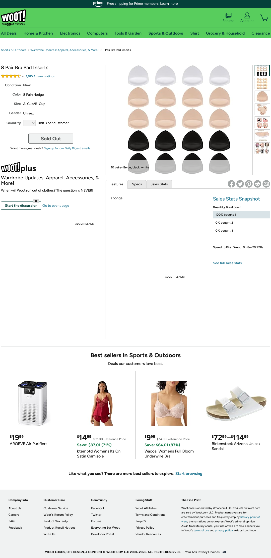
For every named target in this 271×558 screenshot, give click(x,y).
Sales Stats (159, 184)
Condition (13, 85)
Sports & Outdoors (13, 50)
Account (247, 17)
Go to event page (55, 205)
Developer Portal (102, 534)
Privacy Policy (145, 527)
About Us (14, 508)
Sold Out (51, 139)
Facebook (98, 508)
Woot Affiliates (146, 508)
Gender (15, 113)
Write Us (50, 534)
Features (117, 184)
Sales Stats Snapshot (236, 199)
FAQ (11, 521)
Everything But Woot (105, 527)
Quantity (13, 123)
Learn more (169, 3)
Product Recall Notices (59, 527)
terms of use (201, 530)
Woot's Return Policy (58, 514)
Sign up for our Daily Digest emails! (67, 148)
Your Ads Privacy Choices (202, 552)
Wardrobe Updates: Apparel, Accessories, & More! (64, 50)
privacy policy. (224, 530)
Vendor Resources (148, 534)
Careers (13, 514)
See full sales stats (227, 263)
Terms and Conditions (150, 514)
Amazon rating (40, 76)
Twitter (96, 514)
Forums (228, 17)
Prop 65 (141, 521)
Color (16, 94)
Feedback (15, 527)
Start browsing (189, 473)
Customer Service (56, 508)
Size (17, 104)
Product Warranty (56, 521)
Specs (137, 184)
